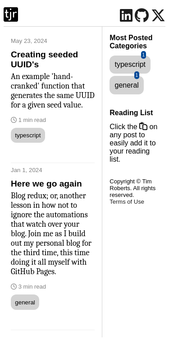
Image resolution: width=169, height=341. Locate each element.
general (25, 302)
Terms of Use (127, 201)
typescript (28, 135)
